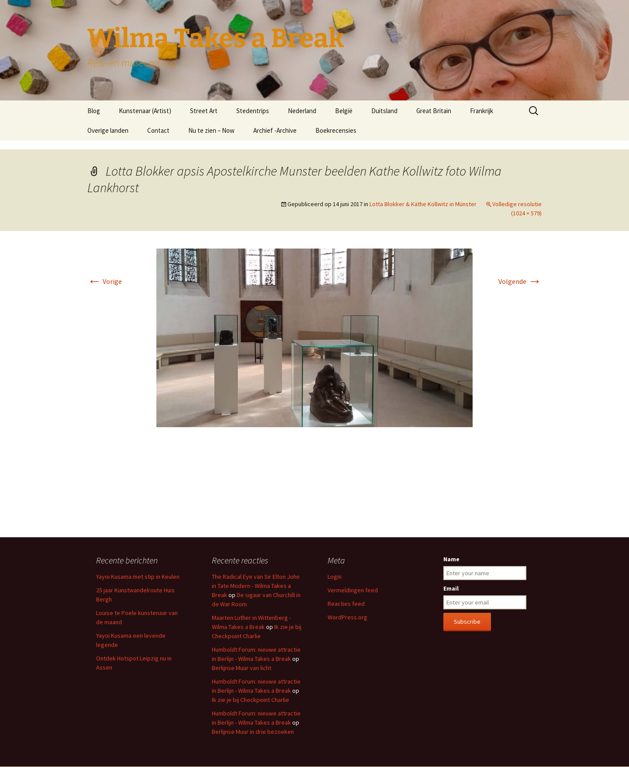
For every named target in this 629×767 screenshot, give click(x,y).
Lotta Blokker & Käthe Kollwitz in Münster (423, 204)
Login (335, 576)
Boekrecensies (335, 130)
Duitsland (384, 111)
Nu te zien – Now (211, 130)
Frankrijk (481, 111)
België (344, 111)
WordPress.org (347, 617)
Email (451, 588)
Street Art (204, 111)
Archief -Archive (275, 130)
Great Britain (433, 111)
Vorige (104, 281)
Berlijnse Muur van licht (241, 668)
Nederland (302, 111)
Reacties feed (346, 604)
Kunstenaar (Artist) (145, 111)
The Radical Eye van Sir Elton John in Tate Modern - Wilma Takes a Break (256, 586)
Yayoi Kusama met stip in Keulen (138, 576)
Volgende (520, 281)
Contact (158, 130)
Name (451, 559)
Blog (93, 111)
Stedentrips (252, 111)
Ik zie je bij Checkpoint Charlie (250, 700)
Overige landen (107, 130)
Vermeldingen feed (353, 590)
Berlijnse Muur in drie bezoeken (253, 732)
